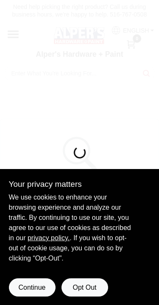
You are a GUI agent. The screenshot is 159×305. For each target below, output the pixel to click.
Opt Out (84, 287)
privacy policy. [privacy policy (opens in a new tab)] (49, 237)
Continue (31, 287)
